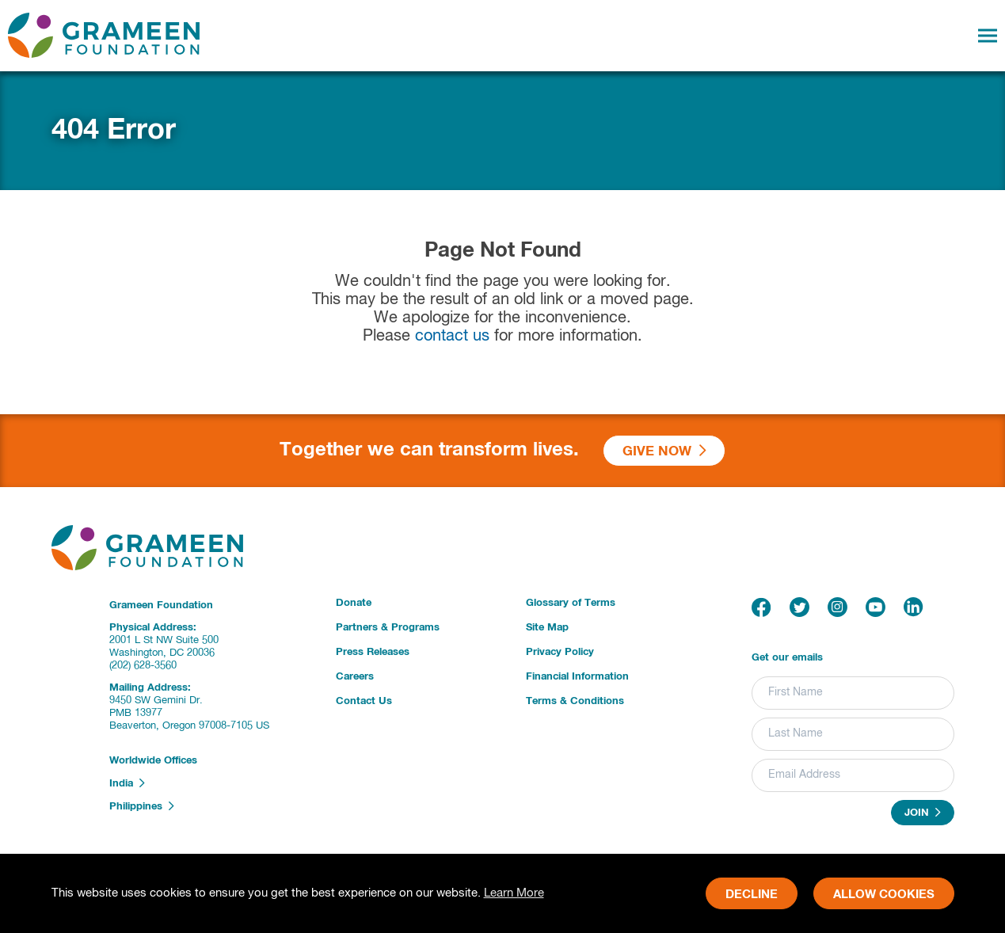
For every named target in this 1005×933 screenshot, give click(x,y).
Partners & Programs (388, 628)
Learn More (514, 893)
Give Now (664, 451)
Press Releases (372, 652)
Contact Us (364, 701)
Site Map (547, 628)
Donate (353, 603)
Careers (355, 677)
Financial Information (577, 677)
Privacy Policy (560, 652)
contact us (452, 336)
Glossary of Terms (570, 603)
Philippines (141, 806)
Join (922, 812)
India (127, 783)
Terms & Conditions (575, 701)
